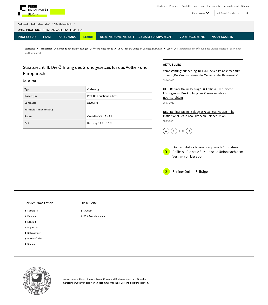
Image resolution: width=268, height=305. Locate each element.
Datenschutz (213, 6)
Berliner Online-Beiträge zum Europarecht (136, 36)
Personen (174, 6)
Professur (27, 36)
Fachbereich (46, 48)
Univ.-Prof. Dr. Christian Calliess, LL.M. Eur (51, 30)
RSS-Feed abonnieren (94, 216)
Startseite (162, 6)
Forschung (67, 36)
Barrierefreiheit (231, 6)
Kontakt (186, 6)
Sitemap (245, 6)
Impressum (198, 6)
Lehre (88, 36)
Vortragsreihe (192, 36)
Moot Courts (222, 36)
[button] (166, 131)
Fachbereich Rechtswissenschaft (35, 24)
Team (47, 36)
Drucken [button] (87, 210)
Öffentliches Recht (64, 24)
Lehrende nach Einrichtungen (72, 48)
